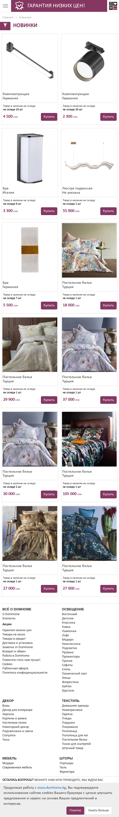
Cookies (7, 664)
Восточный (69, 614)
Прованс (68, 652)
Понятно (75, 810)
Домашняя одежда (75, 706)
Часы (5, 740)
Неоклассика (71, 644)
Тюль (63, 767)
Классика (68, 623)
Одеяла (67, 714)
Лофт (65, 635)
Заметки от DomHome (17, 647)
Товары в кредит (14, 639)
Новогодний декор (15, 727)
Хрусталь (68, 690)
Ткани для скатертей (76, 744)
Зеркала (8, 714)
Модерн (67, 640)
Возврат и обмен (14, 651)
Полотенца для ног (75, 735)
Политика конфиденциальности (25, 673)
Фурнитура (67, 772)
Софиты (67, 665)
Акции (7, 624)
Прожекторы (71, 657)
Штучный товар (72, 748)
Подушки (68, 723)
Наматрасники (72, 710)
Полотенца (69, 731)
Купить (49, 117)
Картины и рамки (14, 718)
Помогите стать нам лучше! (21, 660)
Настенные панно (14, 723)
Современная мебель (17, 767)
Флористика (70, 682)
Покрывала (70, 727)
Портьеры (66, 763)
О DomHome (11, 614)
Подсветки (69, 648)
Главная (7, 17)
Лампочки (69, 631)
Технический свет (74, 673)
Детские (68, 618)
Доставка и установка (17, 643)
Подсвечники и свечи (17, 731)
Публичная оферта (15, 668)
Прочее (67, 661)
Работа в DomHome (15, 656)
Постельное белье (74, 740)
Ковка (66, 627)
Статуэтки (9, 735)
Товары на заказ (13, 634)
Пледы (66, 718)
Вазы (5, 706)
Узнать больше (98, 810)
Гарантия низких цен (16, 630)
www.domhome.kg (51, 788)
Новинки (25, 17)
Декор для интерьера (17, 710)
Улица (66, 678)
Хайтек (67, 686)
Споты (66, 669)
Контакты (8, 618)
